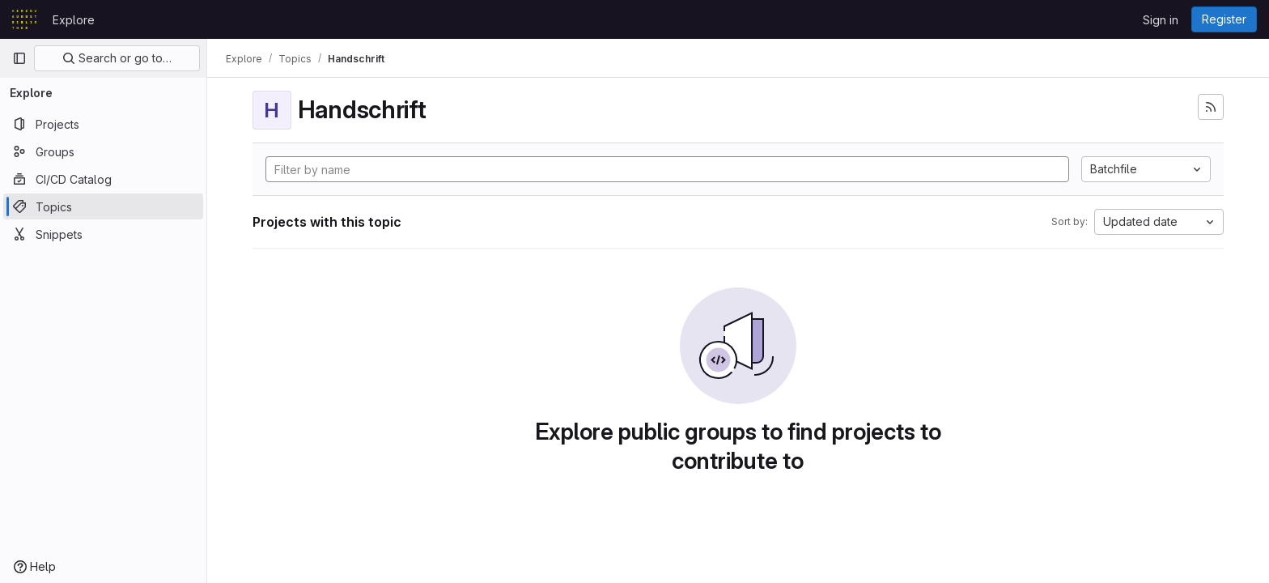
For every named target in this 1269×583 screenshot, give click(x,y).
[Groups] (103, 151)
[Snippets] (103, 234)
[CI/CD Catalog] (103, 179)
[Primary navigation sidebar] (19, 58)
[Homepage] (24, 19)
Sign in (1160, 20)
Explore (74, 20)
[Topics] (103, 206)
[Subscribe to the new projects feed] (1211, 107)
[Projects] (103, 124)
